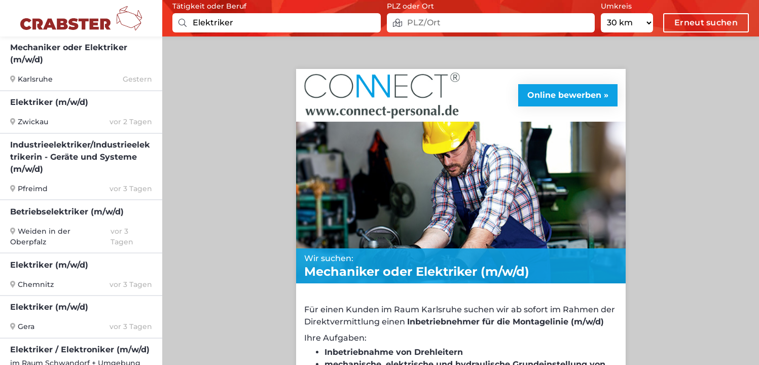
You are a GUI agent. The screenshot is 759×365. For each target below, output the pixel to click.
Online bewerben (564, 95)
